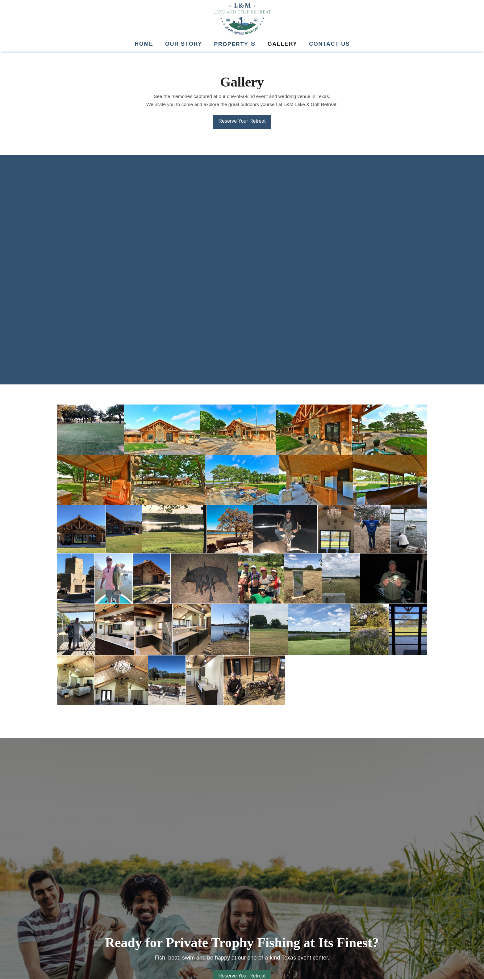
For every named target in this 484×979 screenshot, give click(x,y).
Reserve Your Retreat (242, 121)
